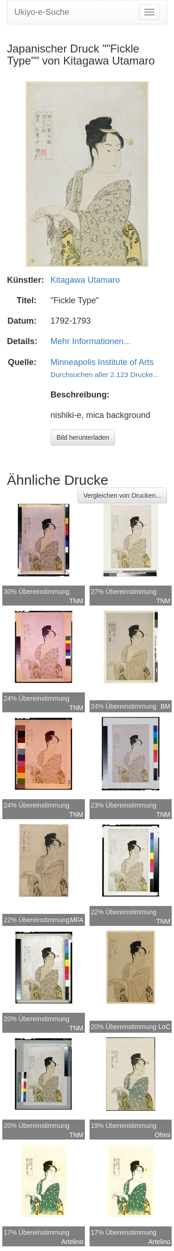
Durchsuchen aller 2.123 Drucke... (105, 374)
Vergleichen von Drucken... (122, 495)
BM (165, 706)
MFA (77, 920)
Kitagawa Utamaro (85, 280)
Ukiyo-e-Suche (41, 12)
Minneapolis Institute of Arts (102, 362)
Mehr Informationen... (91, 341)
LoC (164, 1026)
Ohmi (162, 1135)
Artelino (72, 1241)
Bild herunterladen (83, 437)
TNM (76, 601)
